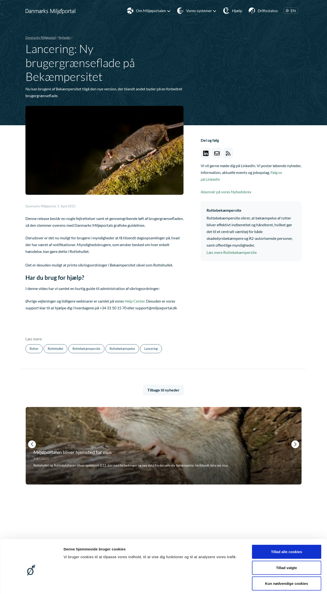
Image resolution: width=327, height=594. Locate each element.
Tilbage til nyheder (163, 390)
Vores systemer (201, 10)
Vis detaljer (252, 584)
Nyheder (64, 37)
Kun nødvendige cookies (286, 562)
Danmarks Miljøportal (40, 37)
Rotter (34, 349)
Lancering (151, 349)
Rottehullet (55, 349)
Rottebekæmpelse (122, 349)
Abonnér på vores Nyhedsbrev (226, 191)
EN (291, 11)
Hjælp (237, 10)
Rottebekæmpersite (86, 349)
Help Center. (135, 301)
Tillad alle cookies (286, 530)
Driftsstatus (268, 10)
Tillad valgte (286, 546)
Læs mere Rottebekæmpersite (232, 252)
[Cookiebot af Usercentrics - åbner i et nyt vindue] (31, 584)
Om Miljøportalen (153, 10)
